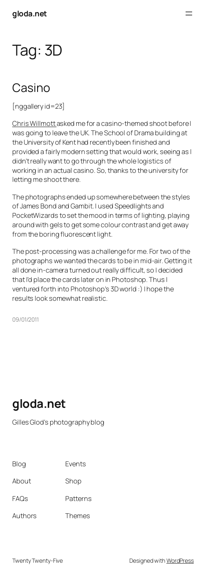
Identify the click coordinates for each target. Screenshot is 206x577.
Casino (31, 87)
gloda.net (29, 13)
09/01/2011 (25, 319)
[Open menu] (189, 13)
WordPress (180, 560)
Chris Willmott (34, 123)
